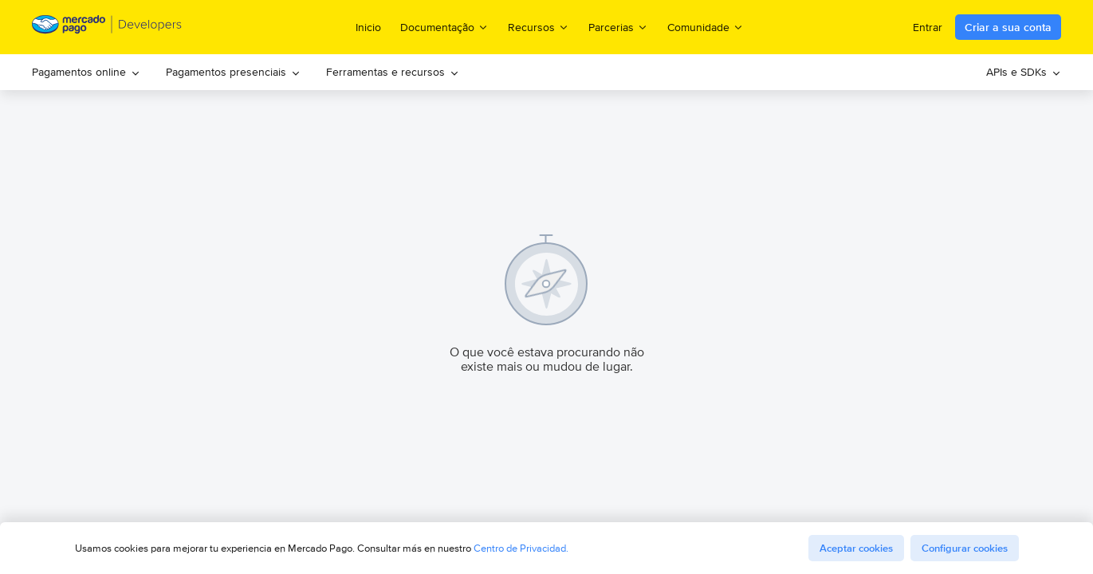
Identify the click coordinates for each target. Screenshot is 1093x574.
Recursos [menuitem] (538, 27)
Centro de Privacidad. (521, 548)
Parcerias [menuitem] (618, 27)
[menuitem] (86, 72)
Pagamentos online (86, 72)
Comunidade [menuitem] (705, 27)
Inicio (368, 27)
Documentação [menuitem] (444, 27)
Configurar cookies (965, 548)
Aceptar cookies (856, 548)
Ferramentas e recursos (392, 72)
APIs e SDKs (1023, 72)
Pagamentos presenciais (233, 72)
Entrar (927, 27)
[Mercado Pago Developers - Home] (107, 27)
